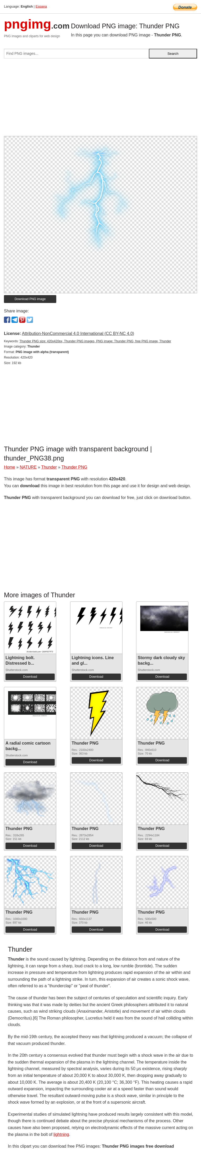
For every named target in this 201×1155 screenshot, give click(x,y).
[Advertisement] (100, 99)
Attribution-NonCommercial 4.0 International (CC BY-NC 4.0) (78, 333)
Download (30, 677)
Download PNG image (30, 299)
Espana (41, 6)
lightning (61, 1134)
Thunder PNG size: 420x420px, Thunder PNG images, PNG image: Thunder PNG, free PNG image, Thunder (95, 341)
